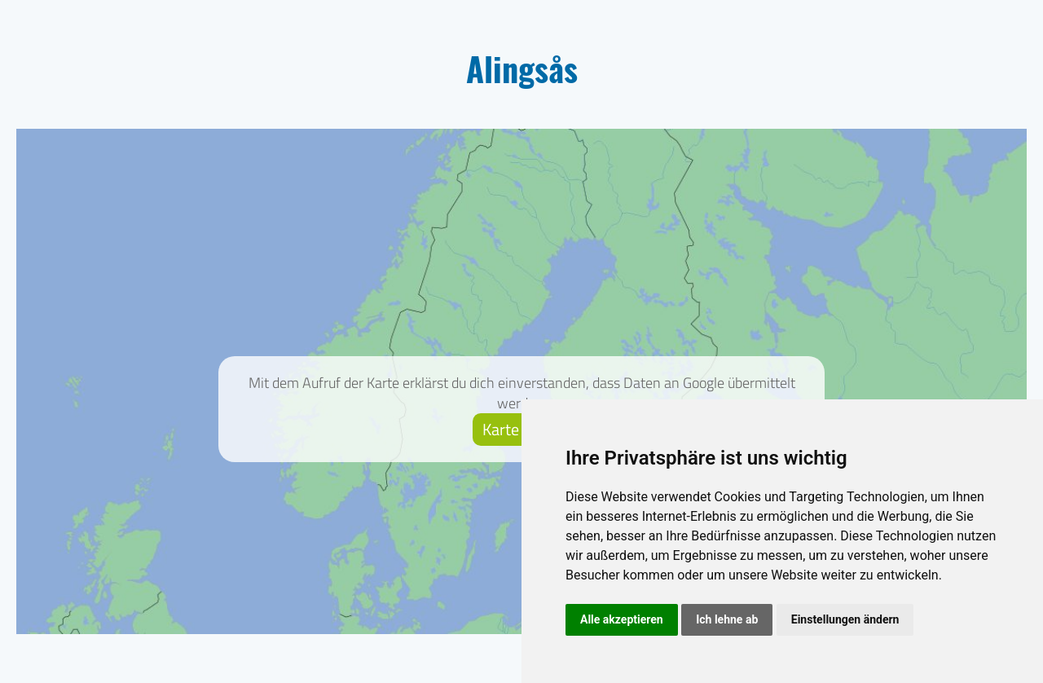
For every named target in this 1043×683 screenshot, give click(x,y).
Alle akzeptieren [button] (621, 619)
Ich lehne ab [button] (727, 619)
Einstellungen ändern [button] (845, 619)
